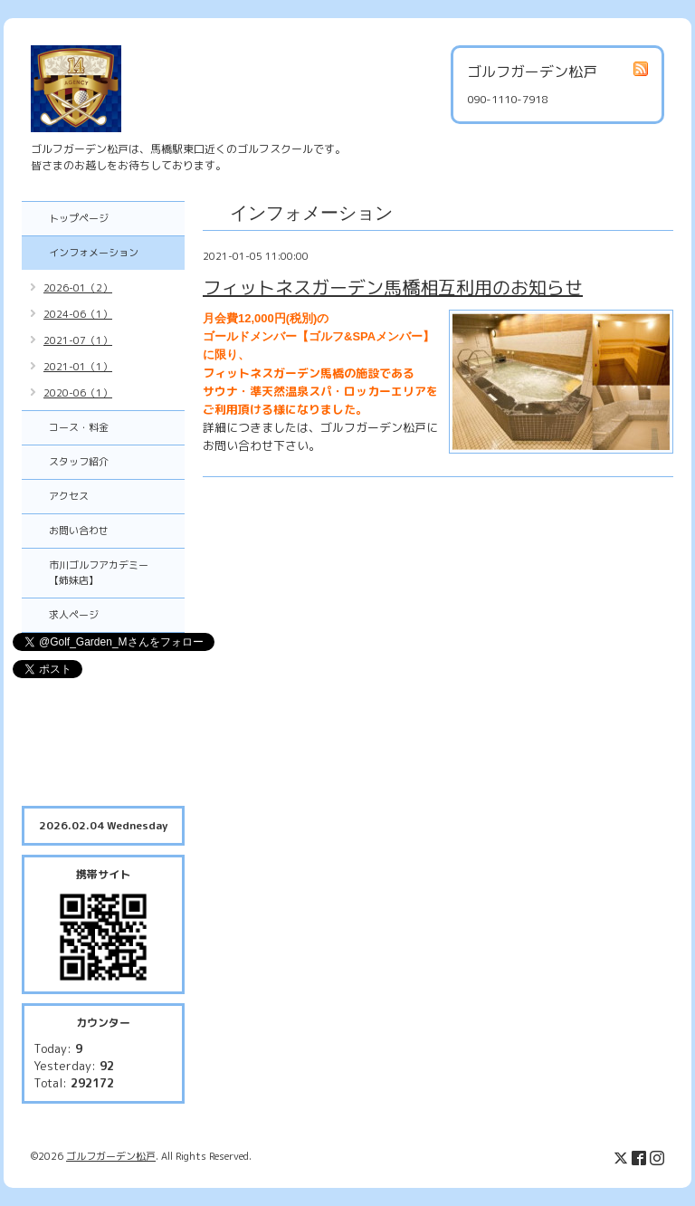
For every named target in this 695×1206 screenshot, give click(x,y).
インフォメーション (93, 252)
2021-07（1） (77, 340)
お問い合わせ (79, 530)
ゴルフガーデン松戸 (111, 1156)
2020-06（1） (77, 393)
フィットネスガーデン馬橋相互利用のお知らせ (393, 287)
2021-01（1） (77, 366)
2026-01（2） (77, 288)
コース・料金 (79, 427)
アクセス (69, 496)
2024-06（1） (77, 314)
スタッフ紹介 (79, 462)
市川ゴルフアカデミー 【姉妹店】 (108, 573)
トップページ (79, 218)
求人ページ (74, 615)
